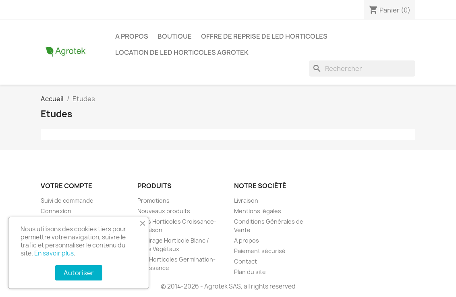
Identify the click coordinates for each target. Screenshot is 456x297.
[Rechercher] (362, 68)
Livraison (246, 200)
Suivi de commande (67, 200)
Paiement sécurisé (260, 251)
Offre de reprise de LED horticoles (264, 36)
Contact (245, 261)
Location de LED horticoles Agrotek (182, 52)
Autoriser (79, 272)
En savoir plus (54, 253)
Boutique (175, 36)
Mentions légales (257, 211)
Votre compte (66, 185)
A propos (131, 36)
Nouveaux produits (163, 211)
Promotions (153, 200)
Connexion (56, 211)
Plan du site (250, 272)
